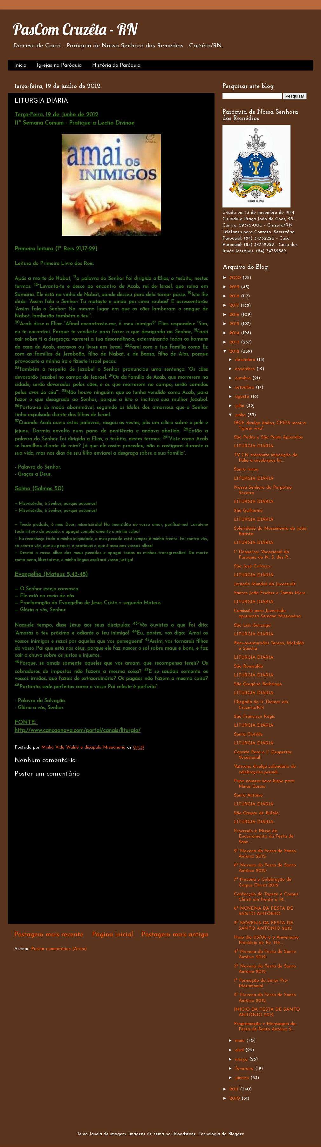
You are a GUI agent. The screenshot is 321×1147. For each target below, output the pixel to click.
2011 (234, 1089)
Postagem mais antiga (174, 935)
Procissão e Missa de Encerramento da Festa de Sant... (264, 837)
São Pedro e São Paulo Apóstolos (268, 437)
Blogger (235, 1134)
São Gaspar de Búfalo (256, 813)
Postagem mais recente (49, 935)
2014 (235, 333)
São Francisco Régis (254, 716)
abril (240, 1050)
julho (240, 406)
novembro (245, 369)
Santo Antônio (248, 795)
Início (20, 65)
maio (240, 1040)
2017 (235, 305)
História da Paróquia (116, 65)
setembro (245, 387)
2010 (235, 1098)
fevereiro (245, 1068)
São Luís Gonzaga (252, 625)
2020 (235, 277)
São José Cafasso (252, 566)
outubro (243, 378)
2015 (235, 324)
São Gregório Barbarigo (258, 684)
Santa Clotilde (248, 734)
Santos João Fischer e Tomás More (270, 593)
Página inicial (112, 935)
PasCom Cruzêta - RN (75, 29)
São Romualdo (248, 666)
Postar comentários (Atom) (59, 949)
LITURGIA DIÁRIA (253, 446)
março (242, 1059)
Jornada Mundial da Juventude (265, 584)
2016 (235, 314)
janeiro (242, 1078)
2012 (235, 351)
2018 (235, 296)
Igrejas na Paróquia (59, 65)
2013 (235, 342)
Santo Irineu (246, 469)
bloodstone (185, 1134)
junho (241, 415)
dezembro (246, 359)
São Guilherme (248, 510)
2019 (235, 287)
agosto (243, 396)
